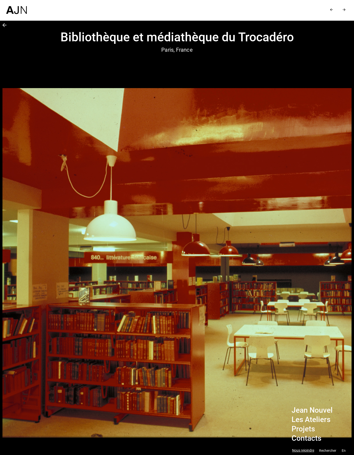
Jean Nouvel (312, 410)
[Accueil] (16, 7)
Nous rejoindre (303, 450)
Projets (303, 429)
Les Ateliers (311, 419)
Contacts (306, 438)
